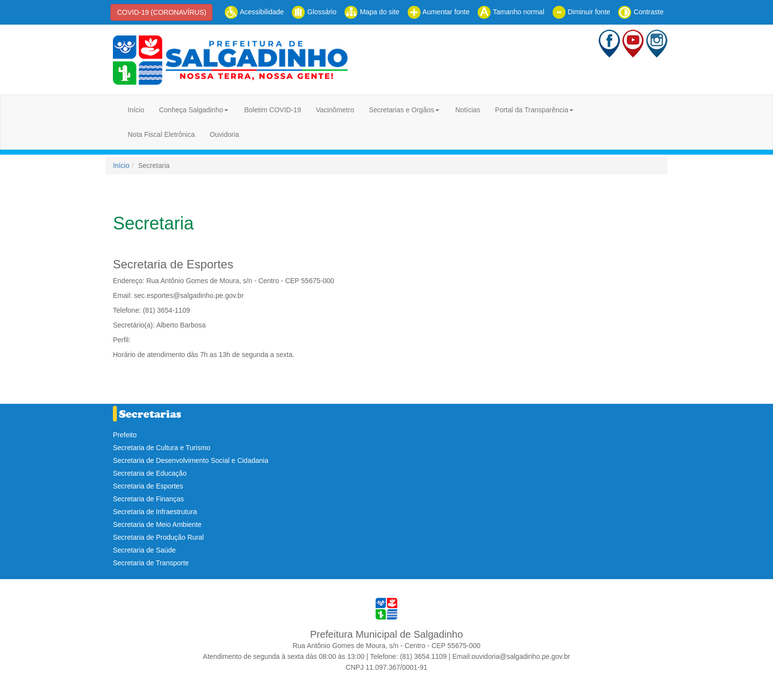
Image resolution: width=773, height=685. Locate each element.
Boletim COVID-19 (272, 110)
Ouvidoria (224, 134)
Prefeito (125, 435)
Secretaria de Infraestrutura (155, 512)
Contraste (641, 12)
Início (136, 110)
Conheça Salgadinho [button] (191, 110)
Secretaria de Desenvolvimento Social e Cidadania (190, 460)
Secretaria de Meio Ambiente (157, 524)
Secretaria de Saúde (144, 550)
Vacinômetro (335, 110)
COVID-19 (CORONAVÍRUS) (161, 12)
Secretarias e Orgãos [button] (401, 110)
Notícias (467, 110)
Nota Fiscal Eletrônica (161, 134)
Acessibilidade (254, 12)
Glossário (313, 12)
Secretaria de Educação (149, 473)
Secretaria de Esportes (148, 486)
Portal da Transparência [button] (531, 110)
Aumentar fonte (438, 12)
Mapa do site (371, 12)
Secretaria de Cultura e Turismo (162, 448)
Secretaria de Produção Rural (158, 537)
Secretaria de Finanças (148, 499)
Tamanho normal (510, 12)
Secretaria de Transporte (151, 563)
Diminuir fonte (581, 12)
